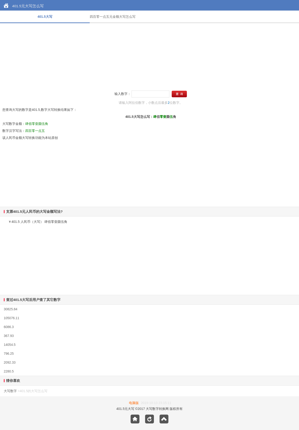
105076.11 (11, 318)
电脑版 (134, 403)
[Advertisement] (140, 56)
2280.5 (9, 371)
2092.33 (10, 362)
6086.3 (9, 327)
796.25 (9, 353)
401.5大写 (44, 16)
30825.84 (10, 309)
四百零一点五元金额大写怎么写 (112, 16)
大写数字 (10, 391)
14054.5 (10, 345)
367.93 (9, 336)
